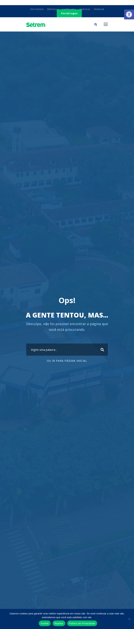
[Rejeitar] (129, 619)
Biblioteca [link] (52, 9)
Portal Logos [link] (69, 13)
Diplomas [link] (85, 9)
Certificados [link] (69, 9)
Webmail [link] (99, 9)
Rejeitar (58, 623)
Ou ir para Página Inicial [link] (67, 361)
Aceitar (45, 623)
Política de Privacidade (82, 623)
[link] (129, 14)
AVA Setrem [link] (37, 9)
